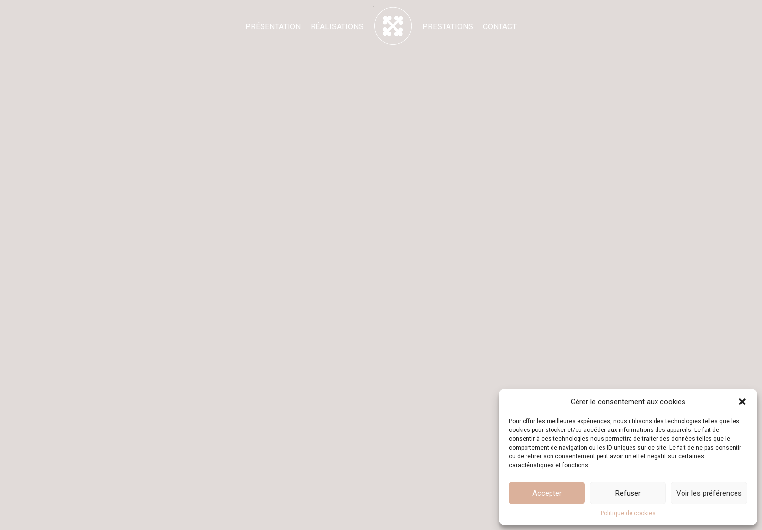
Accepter (547, 493)
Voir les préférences (709, 493)
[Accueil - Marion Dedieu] (393, 26)
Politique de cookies (628, 513)
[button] (742, 401)
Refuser (628, 493)
